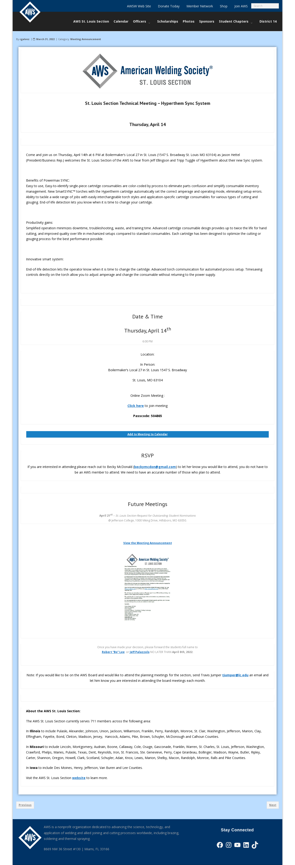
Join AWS (241, 6)
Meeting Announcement (85, 39)
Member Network (199, 6)
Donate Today (169, 6)
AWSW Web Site (139, 6)
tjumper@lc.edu (235, 675)
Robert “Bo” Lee (113, 652)
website (79, 778)
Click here (135, 405)
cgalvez (25, 39)
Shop (223, 6)
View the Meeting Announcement (147, 543)
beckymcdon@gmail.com (155, 467)
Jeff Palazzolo (140, 652)
